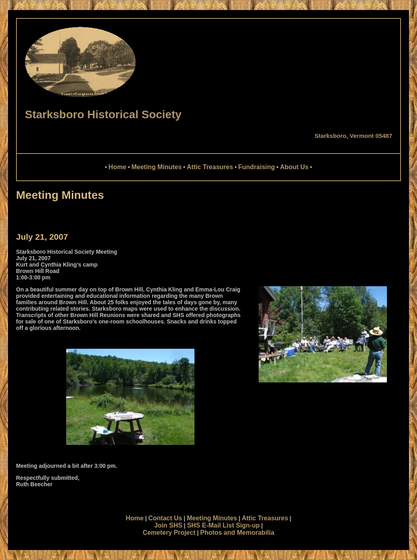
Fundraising (256, 167)
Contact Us (165, 518)
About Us (294, 167)
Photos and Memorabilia (237, 532)
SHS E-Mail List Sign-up (223, 525)
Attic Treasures (210, 167)
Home (117, 167)
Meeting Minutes (157, 167)
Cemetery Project (169, 532)
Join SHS (168, 525)
